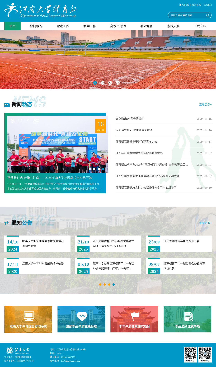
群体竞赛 (146, 26)
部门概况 (36, 26)
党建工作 (63, 26)
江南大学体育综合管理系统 (28, 326)
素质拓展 (173, 26)
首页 (12, 26)
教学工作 (89, 26)
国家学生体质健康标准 (81, 326)
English (208, 5)
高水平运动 (118, 26)
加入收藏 (184, 5)
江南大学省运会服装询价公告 (182, 241)
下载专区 (200, 26)
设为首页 (196, 5)
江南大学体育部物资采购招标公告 (43, 263)
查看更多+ (205, 104)
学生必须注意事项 (187, 326)
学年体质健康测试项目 (134, 326)
